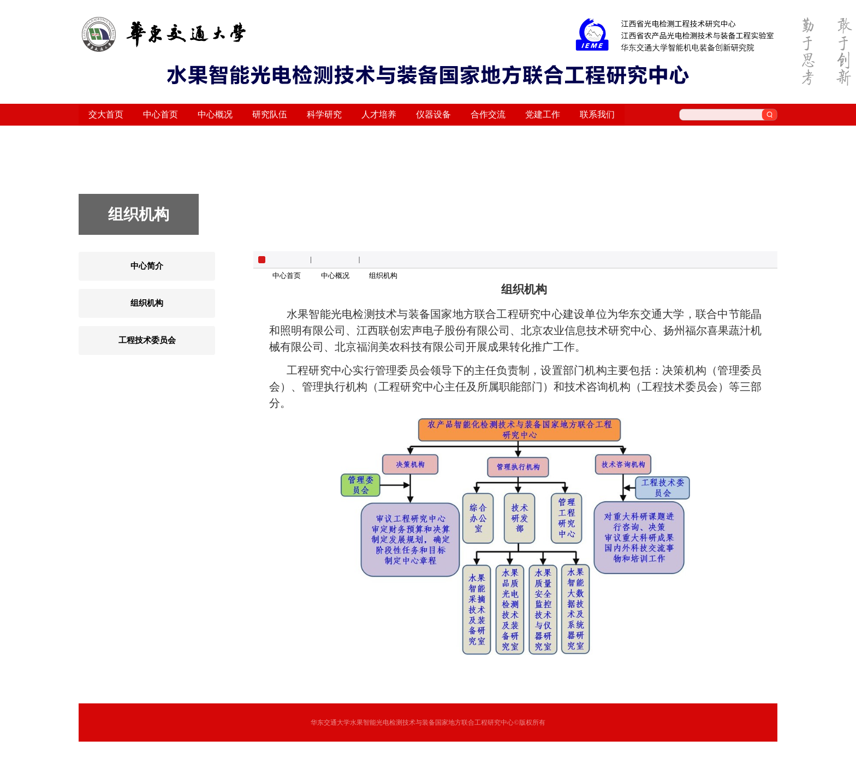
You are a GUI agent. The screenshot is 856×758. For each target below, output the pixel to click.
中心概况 (335, 275)
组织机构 (383, 275)
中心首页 (286, 275)
